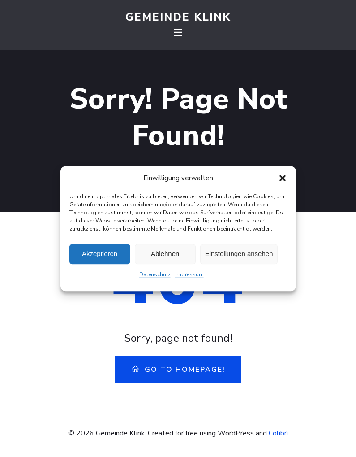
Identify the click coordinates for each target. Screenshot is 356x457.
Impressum (189, 277)
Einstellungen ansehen (239, 257)
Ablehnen (165, 257)
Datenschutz (155, 277)
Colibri (278, 433)
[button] (282, 180)
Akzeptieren (99, 257)
